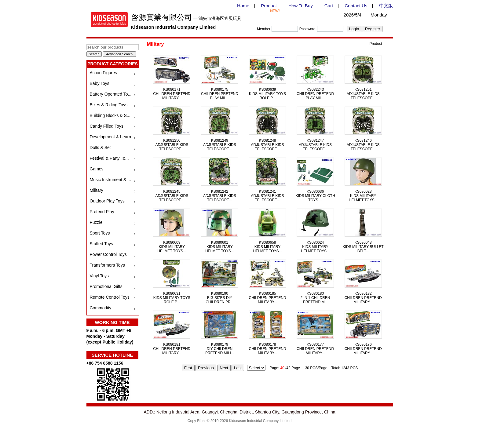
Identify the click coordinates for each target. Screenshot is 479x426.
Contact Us (356, 5)
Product (269, 5)
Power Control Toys (108, 254)
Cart (328, 5)
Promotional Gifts (106, 286)
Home (243, 5)
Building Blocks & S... (110, 115)
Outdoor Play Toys (107, 200)
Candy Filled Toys (106, 126)
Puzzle (96, 222)
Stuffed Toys (101, 243)
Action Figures (103, 72)
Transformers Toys (107, 265)
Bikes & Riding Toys (108, 104)
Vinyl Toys (99, 275)
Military (96, 190)
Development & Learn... (112, 136)
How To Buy (300, 5)
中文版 (386, 5)
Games (97, 168)
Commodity (101, 307)
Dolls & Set (100, 147)
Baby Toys (99, 83)
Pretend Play (102, 211)
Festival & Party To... (109, 158)
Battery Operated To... (111, 94)
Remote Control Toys (110, 297)
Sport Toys (100, 233)
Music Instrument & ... (110, 179)
